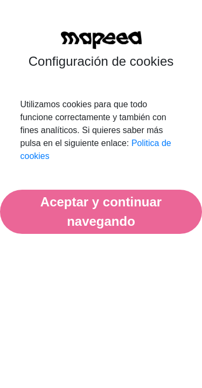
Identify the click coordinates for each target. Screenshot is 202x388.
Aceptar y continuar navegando (101, 211)
